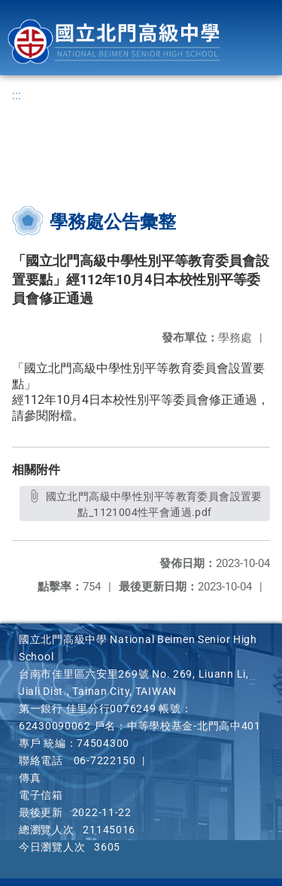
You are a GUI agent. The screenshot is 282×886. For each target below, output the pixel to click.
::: (16, 95)
